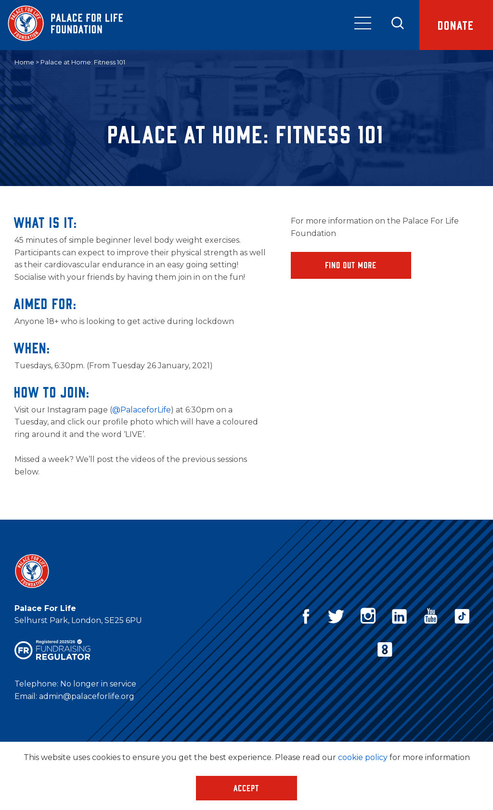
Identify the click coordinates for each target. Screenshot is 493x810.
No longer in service (98, 683)
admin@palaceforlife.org (86, 696)
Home (24, 62)
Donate (456, 24)
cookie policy (363, 757)
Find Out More (351, 265)
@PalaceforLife (141, 409)
